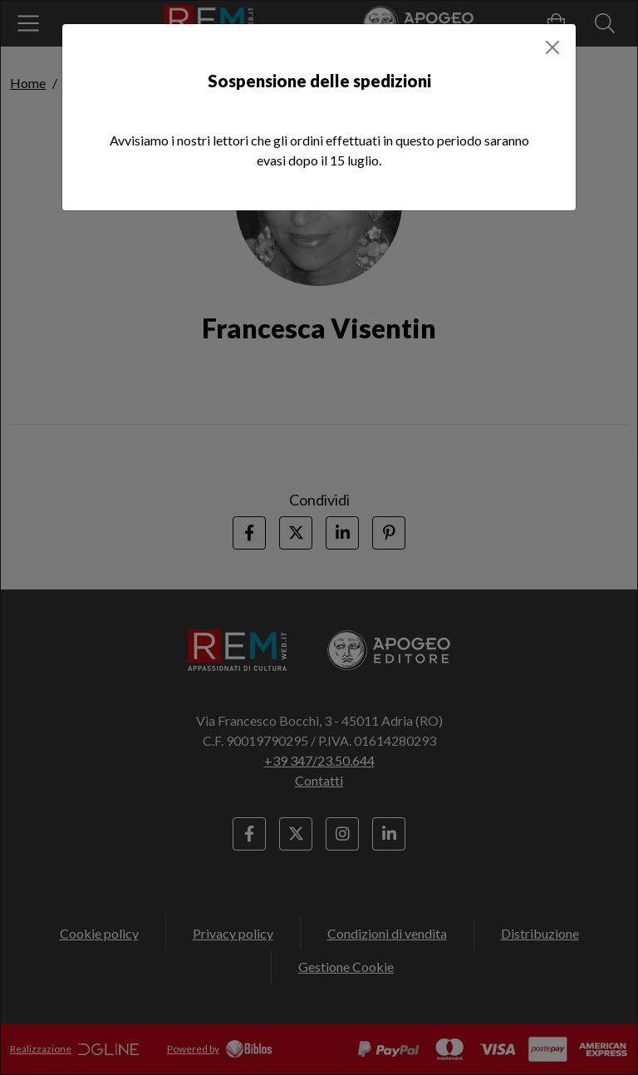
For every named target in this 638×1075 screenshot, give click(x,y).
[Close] (552, 47)
